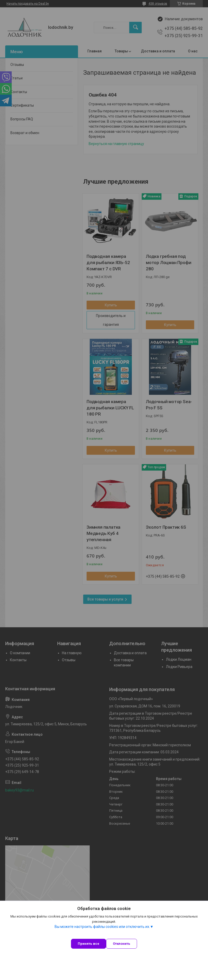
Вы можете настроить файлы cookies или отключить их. (102, 927)
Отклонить (121, 944)
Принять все (88, 944)
